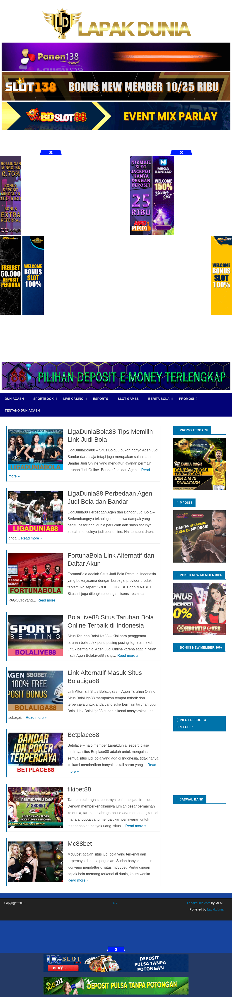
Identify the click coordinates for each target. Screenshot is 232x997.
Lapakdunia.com (198, 903)
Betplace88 (83, 734)
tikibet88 (79, 789)
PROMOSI (186, 398)
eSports (100, 398)
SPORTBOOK (43, 398)
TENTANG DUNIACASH (22, 410)
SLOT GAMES (128, 398)
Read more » (31, 538)
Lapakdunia (214, 909)
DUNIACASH (14, 398)
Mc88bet (80, 843)
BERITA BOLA (158, 398)
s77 (115, 903)
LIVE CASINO (73, 398)
